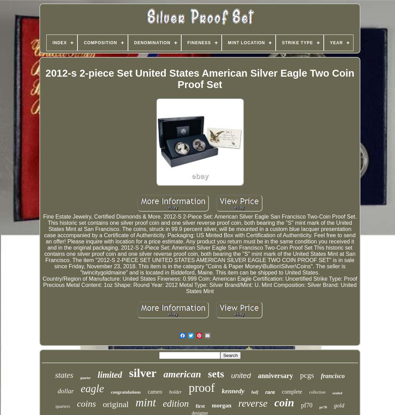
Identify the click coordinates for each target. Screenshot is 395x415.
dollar (66, 391)
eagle (92, 389)
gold (339, 405)
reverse (252, 403)
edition (176, 403)
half (254, 392)
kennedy (233, 391)
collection (317, 392)
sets (216, 373)
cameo (155, 392)
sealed (337, 393)
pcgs (307, 375)
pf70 (306, 405)
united (241, 375)
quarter (85, 378)
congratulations (126, 392)
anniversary (275, 375)
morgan (221, 405)
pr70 (323, 407)
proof (202, 388)
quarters (63, 406)
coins (86, 404)
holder (175, 392)
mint (146, 402)
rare (270, 392)
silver (142, 373)
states (64, 375)
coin (284, 402)
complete (292, 392)
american (182, 374)
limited (110, 374)
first (200, 406)
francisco (333, 376)
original (116, 404)
